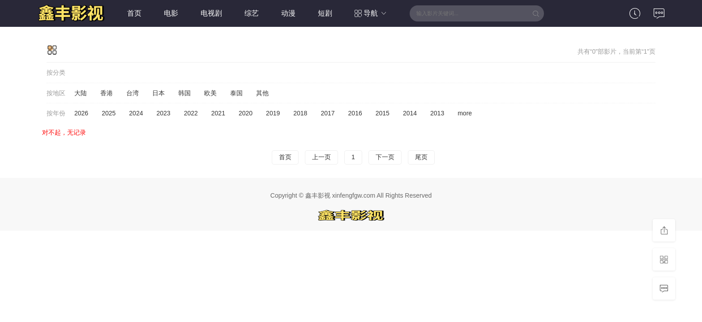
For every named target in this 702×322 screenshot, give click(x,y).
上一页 (321, 157)
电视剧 (211, 13)
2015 (383, 113)
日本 (158, 93)
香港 (106, 93)
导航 (371, 13)
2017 (327, 113)
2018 (300, 113)
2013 (437, 113)
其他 (262, 93)
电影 (171, 13)
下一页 (385, 157)
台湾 (132, 93)
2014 (410, 113)
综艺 (251, 13)
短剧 (325, 13)
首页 (134, 13)
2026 (81, 113)
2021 (218, 113)
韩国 (184, 93)
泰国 (236, 93)
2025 (109, 113)
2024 (136, 113)
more (465, 113)
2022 (191, 113)
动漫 (288, 13)
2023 (163, 113)
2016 (355, 113)
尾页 (421, 157)
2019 (273, 113)
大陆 (80, 93)
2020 (246, 113)
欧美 (210, 93)
